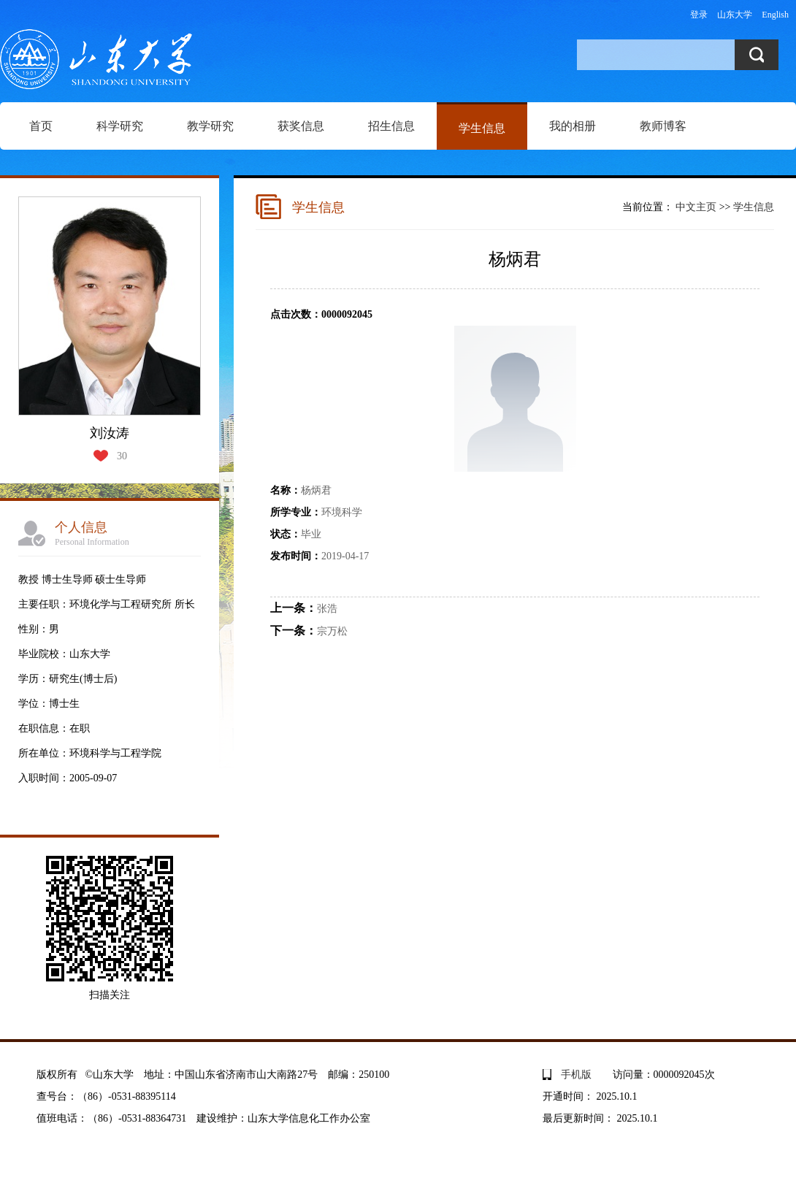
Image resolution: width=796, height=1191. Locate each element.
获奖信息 (301, 126)
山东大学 (734, 14)
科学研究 (119, 126)
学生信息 (482, 128)
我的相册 (572, 126)
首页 (41, 126)
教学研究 (210, 126)
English (775, 14)
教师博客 (663, 126)
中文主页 (696, 207)
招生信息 (391, 126)
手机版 (576, 1074)
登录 (699, 14)
